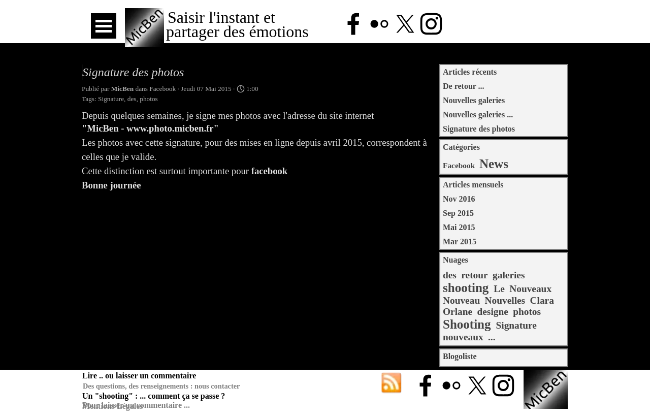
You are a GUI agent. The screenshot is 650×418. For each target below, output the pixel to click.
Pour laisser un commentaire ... (136, 405)
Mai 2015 (459, 227)
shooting (466, 288)
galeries (509, 275)
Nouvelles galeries (474, 100)
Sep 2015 (458, 213)
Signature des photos (479, 128)
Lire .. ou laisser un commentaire (139, 375)
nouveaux (463, 337)
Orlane (457, 311)
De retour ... (463, 86)
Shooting (467, 324)
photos (149, 99)
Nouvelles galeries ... (478, 114)
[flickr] (379, 24)
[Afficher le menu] (103, 26)
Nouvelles (505, 300)
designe (492, 311)
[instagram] (431, 24)
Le (499, 288)
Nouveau (461, 300)
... (492, 337)
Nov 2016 (459, 199)
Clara (542, 300)
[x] (405, 24)
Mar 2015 (459, 241)
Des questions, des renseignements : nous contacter (161, 386)
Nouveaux (530, 288)
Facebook (459, 165)
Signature (111, 99)
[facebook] (353, 24)
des (132, 99)
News (493, 164)
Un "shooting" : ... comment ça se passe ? (153, 396)
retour (474, 275)
